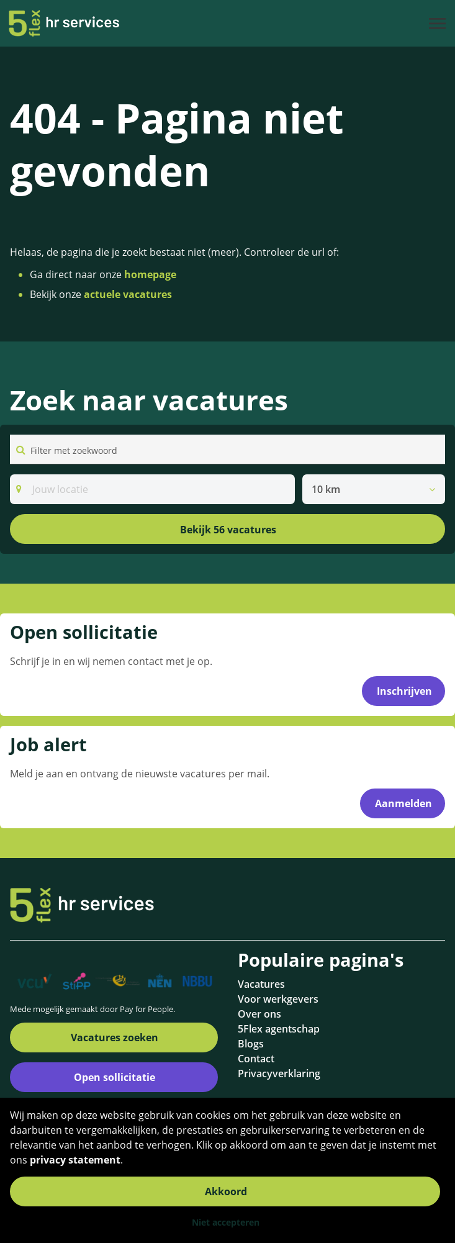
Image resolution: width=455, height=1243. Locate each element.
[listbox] (373, 489)
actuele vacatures (128, 294)
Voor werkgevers (278, 999)
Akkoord (226, 1191)
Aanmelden (403, 803)
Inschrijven (404, 691)
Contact (256, 1058)
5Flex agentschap (279, 1029)
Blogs (251, 1044)
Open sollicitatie (114, 1077)
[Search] (152, 489)
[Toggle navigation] (438, 23)
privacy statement (75, 1160)
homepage (150, 274)
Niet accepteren (225, 1222)
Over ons (259, 1014)
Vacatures (261, 984)
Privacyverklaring (279, 1073)
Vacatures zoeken (114, 1037)
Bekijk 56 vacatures (228, 529)
